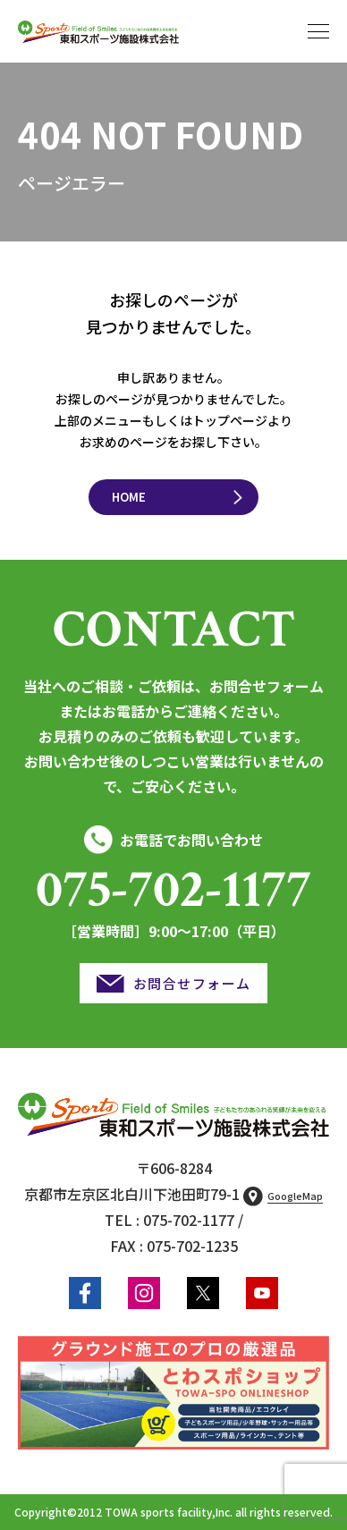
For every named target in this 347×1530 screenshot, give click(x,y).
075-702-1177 (173, 890)
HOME (129, 496)
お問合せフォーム (192, 983)
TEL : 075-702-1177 (169, 1219)
